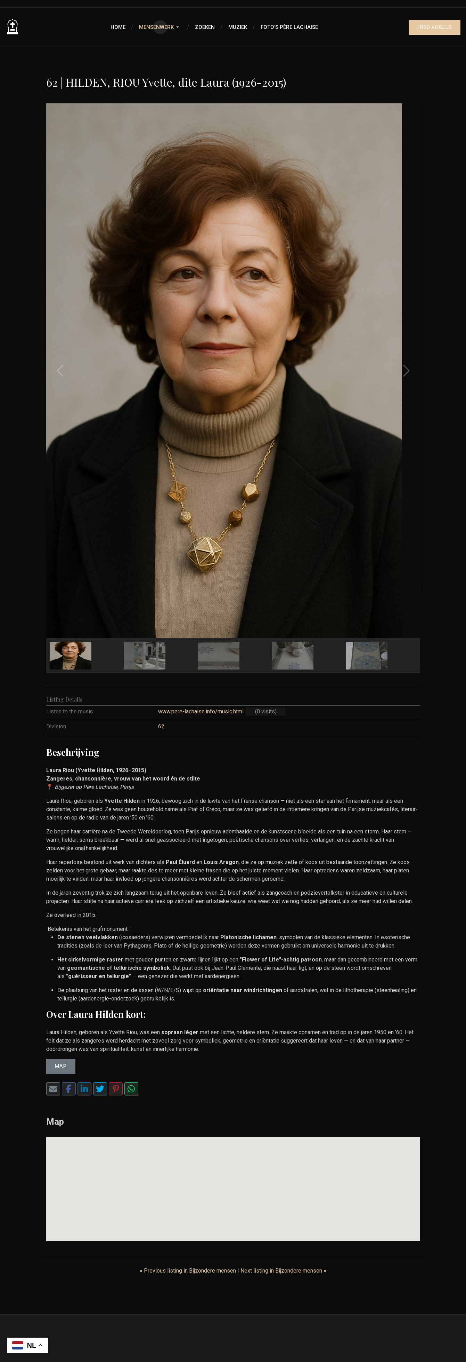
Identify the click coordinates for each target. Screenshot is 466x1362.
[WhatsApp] (131, 1088)
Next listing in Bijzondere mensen (283, 1270)
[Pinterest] (116, 1088)
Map (61, 1066)
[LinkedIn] (84, 1088)
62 (161, 726)
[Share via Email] (53, 1088)
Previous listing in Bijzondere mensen (188, 1270)
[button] (160, 27)
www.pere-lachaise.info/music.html (201, 711)
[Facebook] (69, 1088)
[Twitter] (100, 1088)
